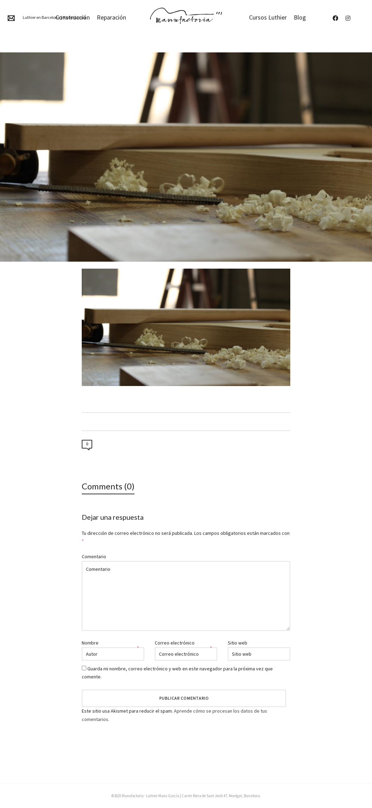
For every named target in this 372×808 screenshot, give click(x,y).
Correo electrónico (175, 643)
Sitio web (237, 643)
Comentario (94, 556)
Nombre (90, 643)
